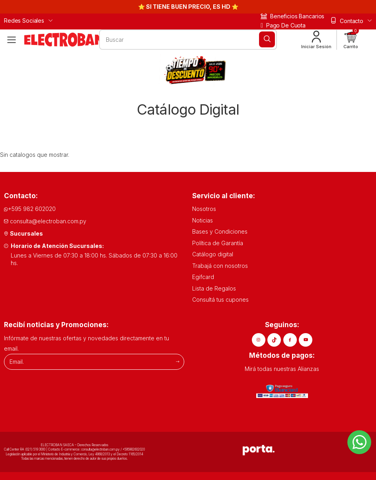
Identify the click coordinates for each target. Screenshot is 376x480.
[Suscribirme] (177, 362)
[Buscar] (267, 39)
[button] (350, 39)
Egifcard (203, 276)
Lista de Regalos (214, 288)
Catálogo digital (212, 254)
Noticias (202, 220)
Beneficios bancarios (292, 16)
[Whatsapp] (359, 442)
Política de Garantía (217, 243)
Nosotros (204, 208)
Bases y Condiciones (219, 231)
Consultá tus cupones (220, 299)
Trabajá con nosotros (220, 265)
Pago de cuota (283, 25)
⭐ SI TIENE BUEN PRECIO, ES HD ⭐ (188, 6)
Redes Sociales (24, 20)
